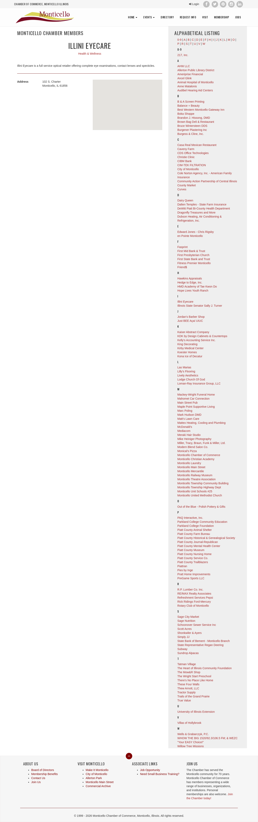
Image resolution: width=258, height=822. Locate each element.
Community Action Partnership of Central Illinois (207, 181)
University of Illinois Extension (196, 711)
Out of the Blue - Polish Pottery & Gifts (201, 506)
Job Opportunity (150, 770)
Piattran (182, 566)
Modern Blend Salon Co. (192, 447)
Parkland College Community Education (202, 521)
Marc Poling (184, 410)
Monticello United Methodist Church (199, 495)
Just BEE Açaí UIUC (190, 320)
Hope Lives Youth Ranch (192, 290)
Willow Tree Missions (190, 746)
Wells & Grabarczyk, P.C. (193, 734)
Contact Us (38, 778)
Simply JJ (183, 637)
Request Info (188, 17)
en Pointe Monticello (190, 236)
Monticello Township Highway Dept (199, 487)
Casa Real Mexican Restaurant (196, 145)
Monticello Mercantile (190, 471)
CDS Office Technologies (193, 153)
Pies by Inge (185, 570)
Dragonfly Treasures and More (196, 212)
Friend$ (182, 267)
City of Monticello (188, 169)
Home (132, 17)
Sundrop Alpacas (188, 653)
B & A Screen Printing (190, 101)
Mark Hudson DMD (189, 414)
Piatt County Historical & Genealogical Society (206, 538)
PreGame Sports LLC (190, 578)
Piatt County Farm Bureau (193, 533)
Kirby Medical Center (190, 348)
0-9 (179, 49)
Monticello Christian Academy (195, 459)
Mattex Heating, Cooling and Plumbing (201, 422)
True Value (184, 700)
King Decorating (187, 344)
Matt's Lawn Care (188, 418)
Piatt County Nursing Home (194, 554)
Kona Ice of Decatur (189, 356)
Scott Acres (184, 628)
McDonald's (184, 426)
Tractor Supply (186, 692)
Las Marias (184, 367)
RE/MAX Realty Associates (194, 593)
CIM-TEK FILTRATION (191, 165)
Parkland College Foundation (195, 525)
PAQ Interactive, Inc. (190, 517)
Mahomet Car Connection (193, 398)
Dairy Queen (185, 200)
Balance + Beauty (188, 105)
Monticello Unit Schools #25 (194, 491)
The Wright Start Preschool (194, 676)
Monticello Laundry (189, 463)
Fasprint (182, 247)
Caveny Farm (185, 149)
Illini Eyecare (185, 301)
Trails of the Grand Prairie (193, 696)
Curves (181, 189)
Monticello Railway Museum (194, 475)
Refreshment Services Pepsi (195, 597)
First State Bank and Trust (193, 259)
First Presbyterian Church (193, 255)
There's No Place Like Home (195, 680)
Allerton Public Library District (195, 70)
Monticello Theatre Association (196, 479)
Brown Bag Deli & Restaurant (195, 121)
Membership (221, 17)
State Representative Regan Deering (200, 645)
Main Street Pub (187, 402)
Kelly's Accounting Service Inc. (196, 340)
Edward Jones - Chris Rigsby (195, 231)
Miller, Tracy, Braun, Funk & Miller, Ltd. (201, 443)
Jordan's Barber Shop (191, 316)
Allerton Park (94, 778)
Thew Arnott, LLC (188, 688)
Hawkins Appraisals (189, 278)
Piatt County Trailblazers (192, 562)
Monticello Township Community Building (202, 483)
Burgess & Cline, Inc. (190, 133)
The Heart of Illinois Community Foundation (204, 668)
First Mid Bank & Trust (191, 251)
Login (194, 4)
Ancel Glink (184, 78)
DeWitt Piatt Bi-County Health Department (203, 208)
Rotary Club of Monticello (193, 605)
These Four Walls (188, 684)
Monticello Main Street (191, 467)
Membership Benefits (44, 774)
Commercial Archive (98, 786)
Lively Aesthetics (187, 375)
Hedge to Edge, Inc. (189, 282)
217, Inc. (182, 55)
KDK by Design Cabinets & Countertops (202, 336)
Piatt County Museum (190, 550)
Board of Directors (42, 770)
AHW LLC (183, 66)
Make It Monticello (97, 770)
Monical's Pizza (187, 451)
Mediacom (183, 430)
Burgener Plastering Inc (192, 129)
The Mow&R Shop (188, 672)
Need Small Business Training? (159, 774)
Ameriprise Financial (190, 74)
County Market (186, 185)
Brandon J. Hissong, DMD (193, 117)
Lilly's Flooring (186, 371)
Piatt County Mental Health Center (198, 546)
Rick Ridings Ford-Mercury (194, 601)
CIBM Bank (184, 161)
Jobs (238, 17)
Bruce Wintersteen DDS (192, 125)
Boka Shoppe (185, 113)
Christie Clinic (186, 157)
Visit (205, 17)
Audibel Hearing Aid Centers (195, 90)
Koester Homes (187, 352)
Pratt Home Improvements (193, 574)
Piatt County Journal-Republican (197, 542)
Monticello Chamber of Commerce (198, 455)
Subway (182, 649)
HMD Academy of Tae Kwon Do (197, 286)
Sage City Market (188, 616)
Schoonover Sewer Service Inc (196, 624)
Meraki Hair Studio (189, 435)
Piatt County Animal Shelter (194, 529)
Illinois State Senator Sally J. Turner (199, 305)
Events (149, 17)
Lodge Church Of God (191, 379)
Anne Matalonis (187, 86)
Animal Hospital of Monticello (195, 82)
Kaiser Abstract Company (193, 332)
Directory (167, 17)
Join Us (36, 782)
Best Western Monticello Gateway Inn (200, 109)
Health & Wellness (89, 53)
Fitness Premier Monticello (194, 263)
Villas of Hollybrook (189, 722)
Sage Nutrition (186, 620)
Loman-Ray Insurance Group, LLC (199, 383)
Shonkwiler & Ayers (189, 632)
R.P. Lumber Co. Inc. (190, 589)
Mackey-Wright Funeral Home (196, 394)
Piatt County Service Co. (192, 558)
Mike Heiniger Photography (194, 439)
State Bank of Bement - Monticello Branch (203, 641)
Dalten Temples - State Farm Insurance (201, 204)
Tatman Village (186, 664)
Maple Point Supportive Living (196, 406)
